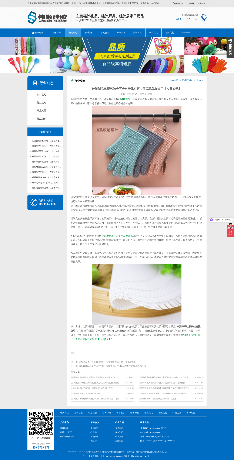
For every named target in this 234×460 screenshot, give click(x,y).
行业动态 (41, 102)
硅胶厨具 (64, 428)
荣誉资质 (137, 32)
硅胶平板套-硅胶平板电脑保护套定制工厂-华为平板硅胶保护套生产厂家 (164, 388)
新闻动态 (73, 32)
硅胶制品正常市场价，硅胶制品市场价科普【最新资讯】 (46, 151)
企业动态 (41, 94)
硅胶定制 (170, 32)
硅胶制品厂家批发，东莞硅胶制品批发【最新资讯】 (46, 146)
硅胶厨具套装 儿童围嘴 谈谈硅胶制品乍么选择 (157, 399)
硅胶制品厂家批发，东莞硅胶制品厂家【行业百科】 (46, 172)
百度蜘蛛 (190, 3)
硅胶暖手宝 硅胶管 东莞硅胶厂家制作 (85, 393)
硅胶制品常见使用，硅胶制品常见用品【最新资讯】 (46, 162)
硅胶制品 (130, 452)
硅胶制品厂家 (111, 236)
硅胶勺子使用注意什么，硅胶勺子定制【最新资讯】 (46, 182)
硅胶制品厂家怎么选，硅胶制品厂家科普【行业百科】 (46, 156)
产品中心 (64, 422)
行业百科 (41, 118)
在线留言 (201, 3)
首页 (182, 80)
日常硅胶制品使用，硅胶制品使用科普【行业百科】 (46, 141)
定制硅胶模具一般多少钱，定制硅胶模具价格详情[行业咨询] (163, 393)
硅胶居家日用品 (67, 436)
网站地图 (179, 3)
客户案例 (191, 413)
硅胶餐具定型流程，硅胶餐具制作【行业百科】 (46, 188)
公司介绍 (105, 32)
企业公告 (119, 441)
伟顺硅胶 (39, 32)
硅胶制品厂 (160, 452)
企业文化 (153, 32)
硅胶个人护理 (66, 432)
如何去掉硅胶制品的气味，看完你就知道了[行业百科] (92, 388)
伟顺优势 (177, 413)
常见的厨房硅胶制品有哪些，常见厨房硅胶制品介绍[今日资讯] (164, 377)
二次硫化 (128, 236)
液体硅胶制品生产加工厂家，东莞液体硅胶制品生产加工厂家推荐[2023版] (113, 366)
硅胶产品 (57, 32)
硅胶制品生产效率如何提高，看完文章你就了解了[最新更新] (107, 362)
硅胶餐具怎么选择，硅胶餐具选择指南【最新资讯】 (46, 167)
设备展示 (121, 32)
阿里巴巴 (186, 32)
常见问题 (41, 110)
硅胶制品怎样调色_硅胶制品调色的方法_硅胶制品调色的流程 (95, 383)
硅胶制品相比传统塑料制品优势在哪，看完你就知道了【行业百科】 (96, 399)
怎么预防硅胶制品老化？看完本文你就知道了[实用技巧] (93, 377)
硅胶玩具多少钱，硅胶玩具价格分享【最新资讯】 (46, 177)
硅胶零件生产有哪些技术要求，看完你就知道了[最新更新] (162, 383)
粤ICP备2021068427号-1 (141, 456)
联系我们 (89, 32)
